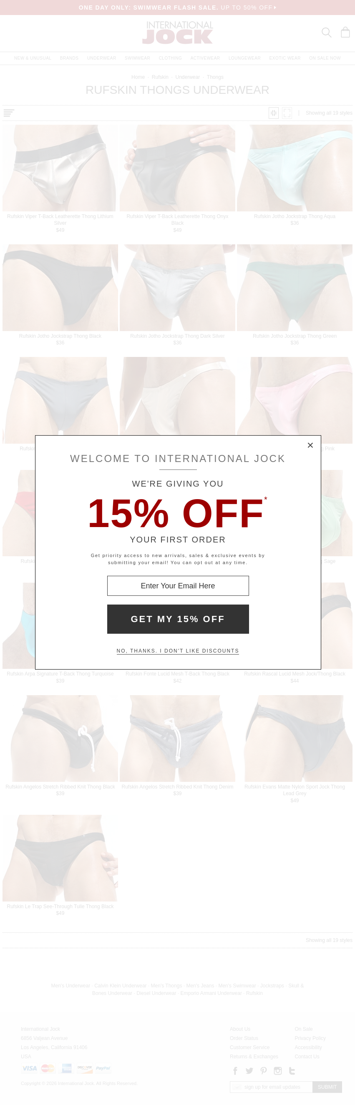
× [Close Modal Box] (311, 446)
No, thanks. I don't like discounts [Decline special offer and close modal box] (178, 651)
